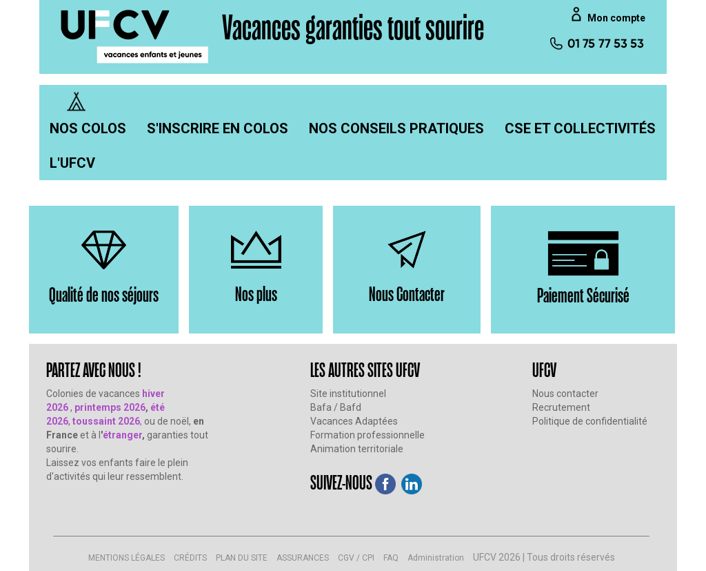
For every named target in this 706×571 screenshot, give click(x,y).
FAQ (391, 558)
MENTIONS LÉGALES (126, 558)
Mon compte (616, 17)
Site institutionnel (348, 393)
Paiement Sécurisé (583, 294)
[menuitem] (88, 128)
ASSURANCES (302, 558)
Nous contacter (565, 393)
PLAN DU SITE (242, 558)
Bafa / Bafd (335, 407)
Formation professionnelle (367, 435)
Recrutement (561, 407)
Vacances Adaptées (354, 421)
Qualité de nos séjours (104, 294)
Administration (435, 558)
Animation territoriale (356, 448)
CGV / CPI (356, 558)
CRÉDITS (190, 558)
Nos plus (256, 293)
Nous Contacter (407, 293)
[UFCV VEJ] (135, 35)
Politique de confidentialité (589, 421)
